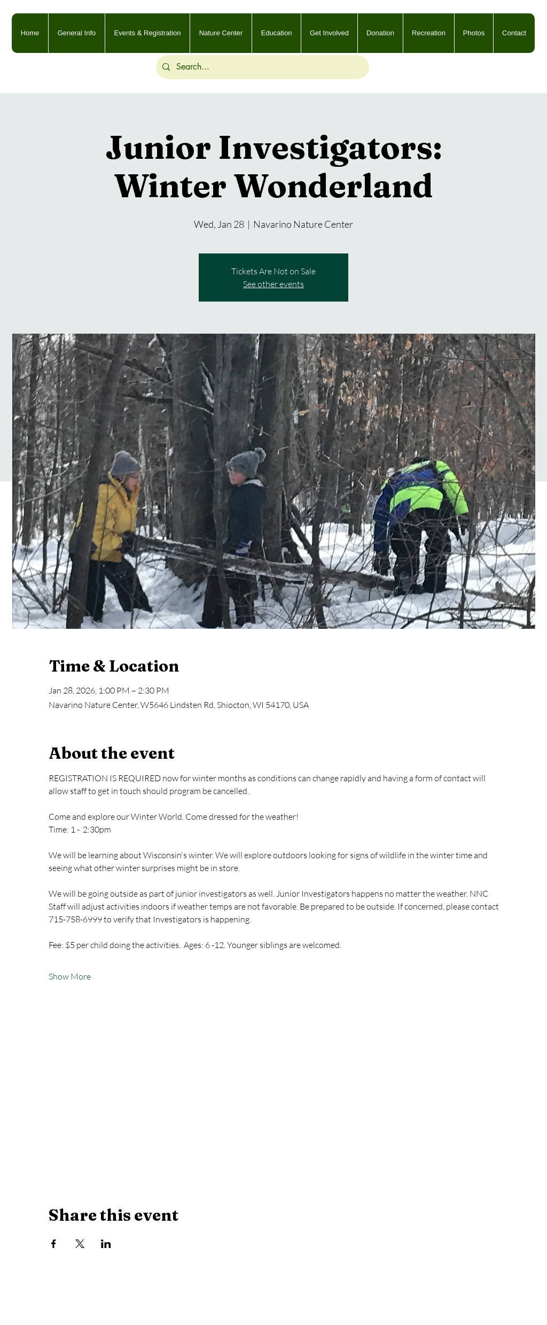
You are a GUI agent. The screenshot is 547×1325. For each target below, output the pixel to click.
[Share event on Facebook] (54, 1243)
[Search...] (261, 67)
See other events (273, 284)
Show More (70, 976)
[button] (473, 33)
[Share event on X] (80, 1243)
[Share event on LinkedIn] (106, 1243)
